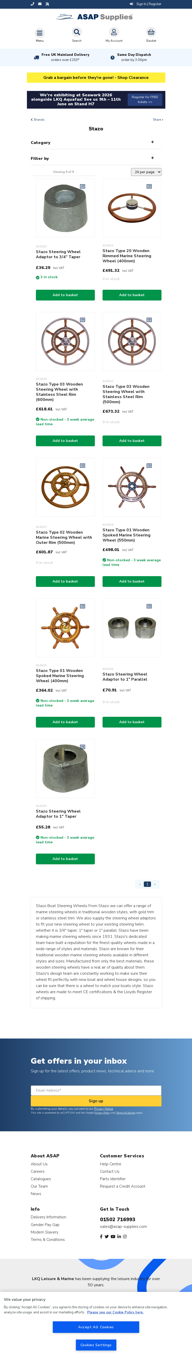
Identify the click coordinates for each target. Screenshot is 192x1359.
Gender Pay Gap (45, 1224)
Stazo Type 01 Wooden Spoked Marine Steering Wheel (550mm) (126, 535)
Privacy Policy (102, 1113)
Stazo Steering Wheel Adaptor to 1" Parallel (125, 676)
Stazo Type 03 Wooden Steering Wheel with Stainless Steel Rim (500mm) (126, 394)
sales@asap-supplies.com (123, 1226)
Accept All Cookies (96, 1327)
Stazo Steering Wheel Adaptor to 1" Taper (58, 813)
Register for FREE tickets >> (145, 99)
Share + (158, 120)
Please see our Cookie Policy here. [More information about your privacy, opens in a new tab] (115, 1312)
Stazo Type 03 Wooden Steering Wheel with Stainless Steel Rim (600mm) (59, 391)
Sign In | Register (145, 4)
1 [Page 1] (147, 884)
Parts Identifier (113, 1178)
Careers (38, 1171)
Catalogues (41, 1178)
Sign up (96, 1101)
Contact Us (109, 1171)
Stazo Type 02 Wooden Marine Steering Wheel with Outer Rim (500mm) (64, 537)
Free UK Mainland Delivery (65, 57)
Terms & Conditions (48, 1239)
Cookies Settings (96, 1344)
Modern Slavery (44, 1232)
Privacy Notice (103, 1109)
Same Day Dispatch (134, 57)
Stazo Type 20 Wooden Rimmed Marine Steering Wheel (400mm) (127, 256)
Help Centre (110, 1164)
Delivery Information (48, 1217)
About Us (39, 1164)
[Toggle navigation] (39, 35)
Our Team (39, 1186)
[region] (96, 1325)
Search (77, 35)
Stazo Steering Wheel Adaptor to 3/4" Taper (58, 254)
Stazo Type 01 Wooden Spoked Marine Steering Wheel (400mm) (60, 676)
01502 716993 (117, 1219)
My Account (114, 35)
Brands (39, 120)
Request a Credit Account (122, 1186)
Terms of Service (125, 1113)
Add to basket (65, 295)
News (36, 1193)
